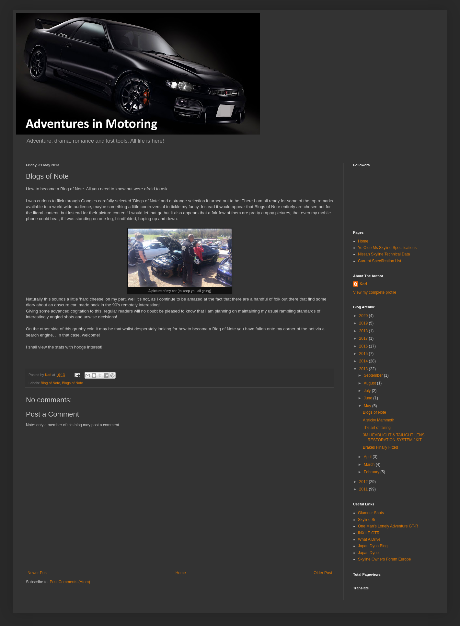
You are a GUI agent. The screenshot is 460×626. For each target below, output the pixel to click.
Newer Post (38, 573)
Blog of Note (50, 383)
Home (181, 573)
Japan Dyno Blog (372, 546)
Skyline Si (366, 519)
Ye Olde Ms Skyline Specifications (387, 247)
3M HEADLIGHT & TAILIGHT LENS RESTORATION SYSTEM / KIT (394, 437)
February (372, 472)
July (368, 390)
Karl (363, 284)
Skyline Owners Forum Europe (384, 559)
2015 (364, 353)
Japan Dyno (368, 552)
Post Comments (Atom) (70, 582)
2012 (364, 481)
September (374, 375)
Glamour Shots (371, 513)
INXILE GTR (369, 533)
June (368, 398)
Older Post (323, 573)
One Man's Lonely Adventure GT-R (388, 526)
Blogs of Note (72, 383)
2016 (364, 346)
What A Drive (369, 539)
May (368, 406)
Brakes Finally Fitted (380, 447)
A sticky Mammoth (378, 420)
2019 (364, 323)
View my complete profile (374, 292)
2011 (364, 489)
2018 (364, 331)
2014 (364, 361)
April (368, 457)
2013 (364, 369)
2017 (364, 338)
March (370, 464)
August (370, 383)
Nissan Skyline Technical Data (384, 254)
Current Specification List (379, 261)
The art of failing (377, 427)
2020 (364, 315)
